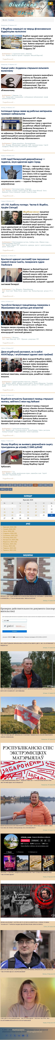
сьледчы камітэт (28, 383)
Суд (20, 95)
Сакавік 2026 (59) (9, 529)
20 (4, 515)
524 (15, 485)
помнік (23, 192)
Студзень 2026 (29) (10, 533)
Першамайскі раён (25, 385)
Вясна (25, 13)
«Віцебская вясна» (31, 212)
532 (2, 489)
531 (50, 485)
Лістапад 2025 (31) (9, 537)
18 (44, 512)
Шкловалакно (16, 145)
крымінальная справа (8, 98)
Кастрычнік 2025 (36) (10, 540)
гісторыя (14, 190)
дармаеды (31, 245)
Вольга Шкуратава (40, 383)
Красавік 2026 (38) (9, 527)
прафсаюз (24, 145)
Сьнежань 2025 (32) (10, 535)
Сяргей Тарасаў (23, 190)
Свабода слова (33, 242)
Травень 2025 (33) (9, 550)
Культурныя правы (18, 189)
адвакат (25, 291)
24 (36, 515)
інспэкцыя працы (37, 145)
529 (40, 485)
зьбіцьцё (19, 383)
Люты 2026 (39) (8, 531)
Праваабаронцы (28, 289)
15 (20, 512)
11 (43, 509)
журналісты (23, 245)
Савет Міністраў (11, 339)
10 (36, 509)
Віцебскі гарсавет (17, 55)
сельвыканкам (18, 97)
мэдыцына (26, 55)
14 (12, 512)
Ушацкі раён (10, 97)
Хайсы (41, 430)
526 (25, 485)
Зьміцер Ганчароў (7, 431)
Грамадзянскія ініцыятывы (20, 428)
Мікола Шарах (32, 146)
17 (36, 512)
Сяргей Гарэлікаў (12, 385)
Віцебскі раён (10, 430)
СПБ (29, 145)
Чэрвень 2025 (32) (9, 548)
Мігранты (19, 289)
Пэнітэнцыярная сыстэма (20, 242)
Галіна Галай (23, 146)
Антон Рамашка (33, 430)
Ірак (30, 291)
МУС (18, 339)
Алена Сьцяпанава (32, 431)
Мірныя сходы (44, 242)
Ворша (14, 245)
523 (10, 485)
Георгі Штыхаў (37, 190)
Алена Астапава (31, 192)
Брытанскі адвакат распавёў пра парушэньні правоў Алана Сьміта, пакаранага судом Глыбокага (25, 262)
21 (12, 515)
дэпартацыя (32, 339)
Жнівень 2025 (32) (9, 544)
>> (10, 489)
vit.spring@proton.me (34, 1032)
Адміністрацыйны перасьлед (11, 243)
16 (28, 512)
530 (45, 485)
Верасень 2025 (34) (10, 542)
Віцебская (22, 4)
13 (4, 512)
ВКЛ (30, 190)
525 (20, 485)
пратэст (37, 245)
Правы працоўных (18, 143)
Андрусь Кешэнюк (20, 431)
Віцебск (8, 55)
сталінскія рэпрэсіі (21, 430)
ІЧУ (18, 245)
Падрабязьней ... (9, 59)
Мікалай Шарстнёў (37, 55)
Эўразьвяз (24, 339)
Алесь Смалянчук (14, 192)
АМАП (14, 383)
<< (2, 485)
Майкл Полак (18, 291)
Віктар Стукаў (13, 146)
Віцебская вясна (18, 1030)
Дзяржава (29, 54)
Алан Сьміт (9, 291)
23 (28, 515)
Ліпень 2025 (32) (9, 546)
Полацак (8, 145)
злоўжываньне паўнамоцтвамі (33, 97)
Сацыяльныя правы (18, 54)
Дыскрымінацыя (30, 143)
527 (30, 485)
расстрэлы (47, 430)
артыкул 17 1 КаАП (37, 385)
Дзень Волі (10, 246)
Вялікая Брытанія (37, 291)
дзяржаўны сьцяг (36, 473)
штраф (46, 97)
